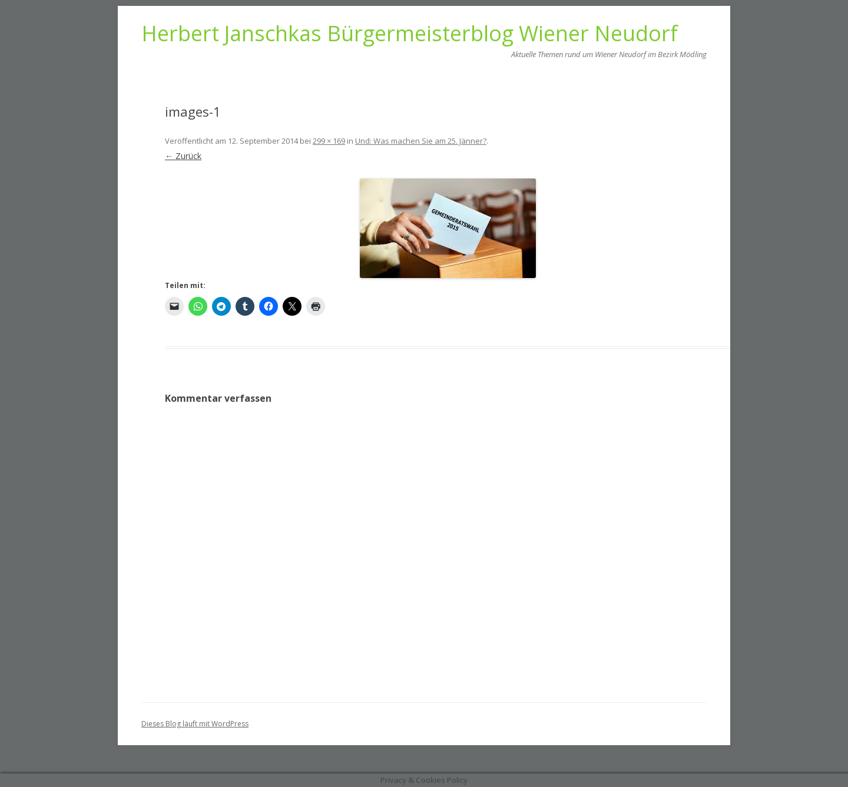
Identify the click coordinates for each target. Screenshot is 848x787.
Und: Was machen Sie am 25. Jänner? (420, 140)
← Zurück (183, 155)
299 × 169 (329, 140)
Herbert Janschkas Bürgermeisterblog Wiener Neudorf (409, 33)
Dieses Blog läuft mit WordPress (195, 724)
